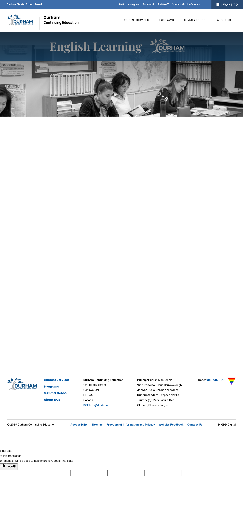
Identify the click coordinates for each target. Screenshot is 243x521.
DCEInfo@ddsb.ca (95, 405)
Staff (121, 4)
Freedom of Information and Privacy (130, 424)
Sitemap (97, 424)
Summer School (55, 393)
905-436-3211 (216, 380)
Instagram (134, 4)
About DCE (52, 400)
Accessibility (79, 424)
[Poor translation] (12, 466)
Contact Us (194, 424)
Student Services (57, 380)
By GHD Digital (227, 424)
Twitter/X (163, 4)
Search (205, 4)
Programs (51, 386)
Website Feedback (171, 424)
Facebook (148, 4)
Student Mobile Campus (186, 4)
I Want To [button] (227, 4)
